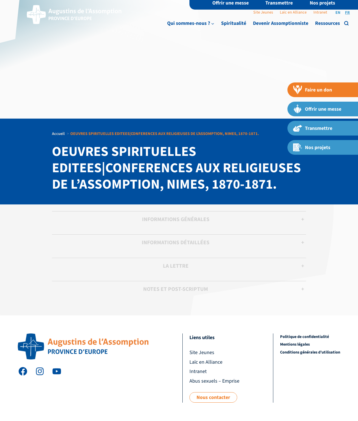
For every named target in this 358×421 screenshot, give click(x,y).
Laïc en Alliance (293, 12)
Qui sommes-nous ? (188, 23)
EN (337, 13)
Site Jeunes (263, 12)
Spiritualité (233, 23)
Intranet (320, 12)
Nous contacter (213, 397)
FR (347, 13)
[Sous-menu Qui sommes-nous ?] (212, 23)
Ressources (327, 23)
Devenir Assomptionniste (280, 23)
